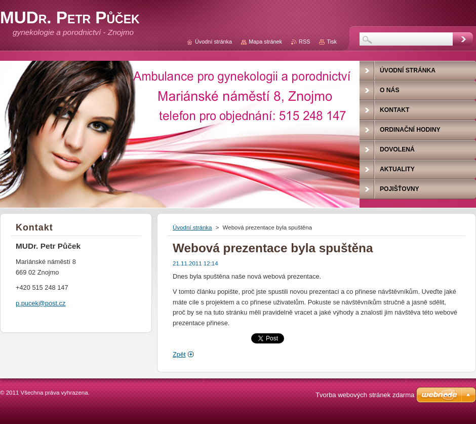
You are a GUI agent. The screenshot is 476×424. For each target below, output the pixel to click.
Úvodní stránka (192, 227)
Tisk (332, 41)
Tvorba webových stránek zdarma (364, 395)
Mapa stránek (265, 41)
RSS (304, 41)
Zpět (179, 354)
